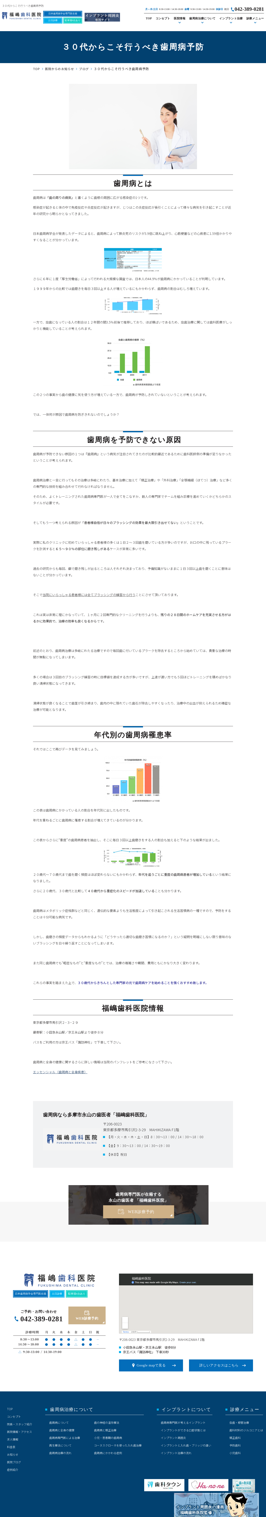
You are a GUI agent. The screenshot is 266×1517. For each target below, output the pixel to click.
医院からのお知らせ (59, 69)
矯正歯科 (235, 1438)
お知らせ (12, 1454)
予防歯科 (235, 1445)
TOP (149, 18)
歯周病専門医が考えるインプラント (183, 1423)
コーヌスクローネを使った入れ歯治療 (118, 1445)
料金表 (11, 1447)
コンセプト (163, 18)
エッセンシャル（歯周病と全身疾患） (60, 1072)
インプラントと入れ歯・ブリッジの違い (186, 1445)
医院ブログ (14, 1462)
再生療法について (60, 1445)
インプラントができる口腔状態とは (183, 1430)
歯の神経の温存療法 (106, 1423)
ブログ (84, 69)
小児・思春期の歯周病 (108, 1438)
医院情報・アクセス (19, 1432)
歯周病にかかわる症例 (108, 1453)
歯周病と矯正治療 (105, 1430)
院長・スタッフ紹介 (19, 1424)
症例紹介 (12, 1470)
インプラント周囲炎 (173, 1438)
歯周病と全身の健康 (61, 1430)
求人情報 (12, 1439)
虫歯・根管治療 (239, 1423)
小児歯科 (235, 1453)
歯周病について (59, 1423)
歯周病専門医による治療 (64, 1438)
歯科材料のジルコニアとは (246, 1430)
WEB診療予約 (141, 1211)
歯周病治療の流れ (60, 1453)
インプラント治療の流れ (176, 1453)
